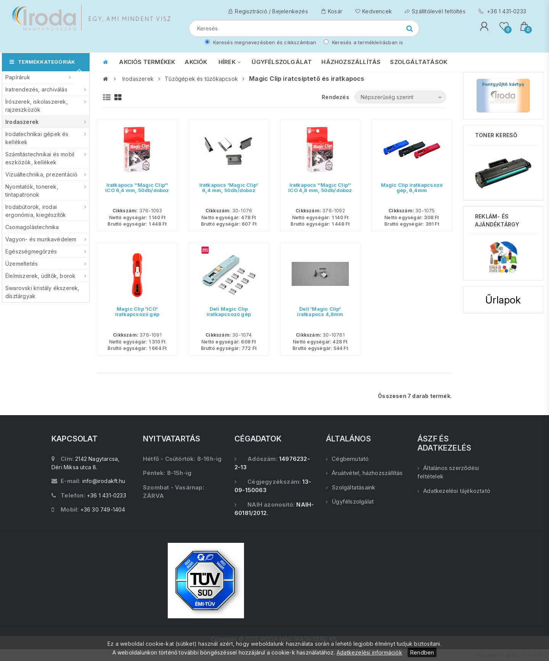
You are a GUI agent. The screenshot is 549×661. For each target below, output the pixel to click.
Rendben (422, 652)
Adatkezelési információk (369, 652)
